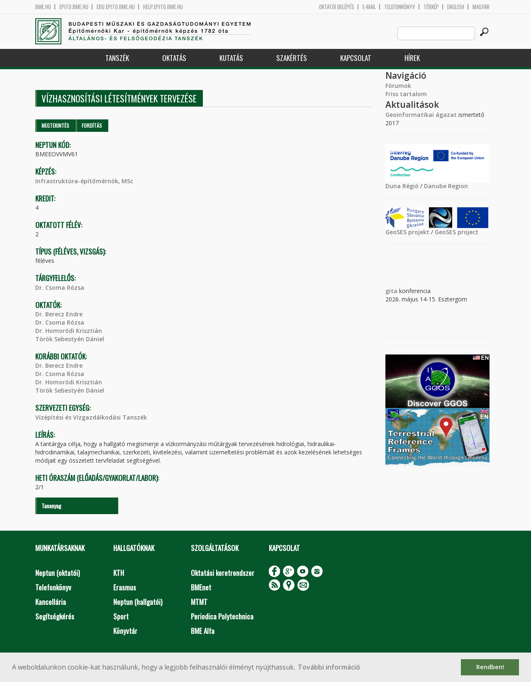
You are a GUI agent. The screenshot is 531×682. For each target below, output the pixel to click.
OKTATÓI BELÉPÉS (336, 7)
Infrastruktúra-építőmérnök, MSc (84, 181)
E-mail (369, 7)
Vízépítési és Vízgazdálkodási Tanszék (91, 417)
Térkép (431, 7)
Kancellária (50, 602)
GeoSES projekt (407, 232)
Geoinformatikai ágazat (421, 115)
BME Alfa (202, 631)
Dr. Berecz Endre (59, 314)
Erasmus (124, 587)
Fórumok (398, 86)
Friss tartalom (406, 94)
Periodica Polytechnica (222, 616)
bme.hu (43, 7)
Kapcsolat (355, 58)
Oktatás (174, 58)
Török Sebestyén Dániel (69, 339)
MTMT (199, 602)
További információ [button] (329, 667)
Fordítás (92, 125)
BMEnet (201, 587)
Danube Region (446, 186)
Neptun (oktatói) (57, 573)
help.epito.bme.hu (163, 7)
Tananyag (51, 505)
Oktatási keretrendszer (222, 573)
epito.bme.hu (73, 7)
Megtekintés (55, 125)
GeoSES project (456, 232)
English (455, 7)
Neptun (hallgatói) (137, 602)
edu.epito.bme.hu (116, 7)
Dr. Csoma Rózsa (59, 287)
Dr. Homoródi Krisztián (68, 331)
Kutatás (231, 58)
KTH (118, 573)
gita (391, 291)
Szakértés (291, 58)
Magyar (481, 7)
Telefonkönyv (399, 7)
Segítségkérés (54, 616)
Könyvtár (125, 631)
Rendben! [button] (490, 667)
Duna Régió (402, 186)
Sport (121, 616)
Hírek (412, 58)
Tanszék (117, 58)
